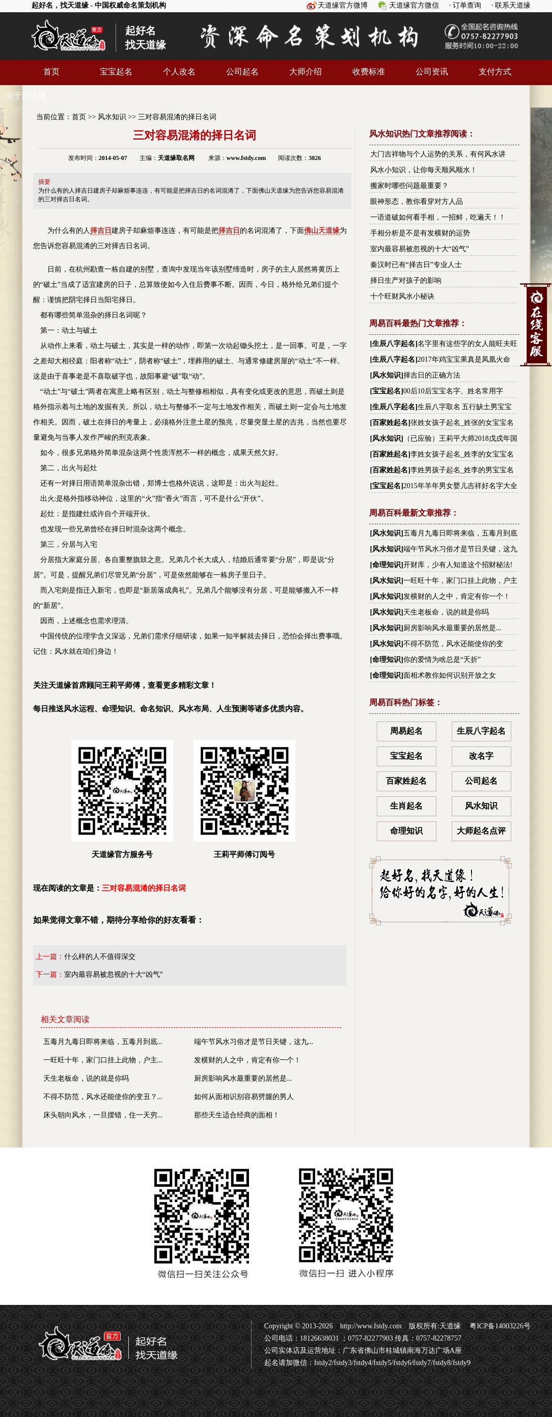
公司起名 (242, 71)
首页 (51, 71)
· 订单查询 (465, 5)
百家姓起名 (390, 422)
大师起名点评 (481, 830)
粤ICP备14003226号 (499, 1326)
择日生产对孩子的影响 (405, 280)
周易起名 (406, 731)
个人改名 (179, 71)
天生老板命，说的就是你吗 (86, 1078)
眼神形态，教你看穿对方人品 (416, 201)
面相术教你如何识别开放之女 (449, 675)
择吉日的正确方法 (431, 375)
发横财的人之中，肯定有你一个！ (247, 1060)
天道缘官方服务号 (122, 799)
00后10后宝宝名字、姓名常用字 (453, 391)
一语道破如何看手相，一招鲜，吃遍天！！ (438, 217)
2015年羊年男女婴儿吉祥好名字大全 (460, 486)
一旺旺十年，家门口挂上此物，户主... (103, 1060)
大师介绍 (305, 71)
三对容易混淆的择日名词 (177, 117)
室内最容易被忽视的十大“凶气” (113, 974)
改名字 (481, 756)
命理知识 (386, 565)
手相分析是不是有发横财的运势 (420, 233)
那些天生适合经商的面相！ (237, 1115)
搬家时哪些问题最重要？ (409, 186)
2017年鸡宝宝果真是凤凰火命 (464, 359)
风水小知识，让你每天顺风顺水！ (423, 170)
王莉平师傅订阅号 (244, 799)
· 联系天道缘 (511, 5)
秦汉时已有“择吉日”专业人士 (416, 265)
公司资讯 (432, 71)
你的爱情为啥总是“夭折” (442, 659)
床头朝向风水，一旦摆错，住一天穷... (103, 1115)
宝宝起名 (116, 71)
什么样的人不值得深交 (99, 956)
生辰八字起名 (393, 343)
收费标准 (368, 71)
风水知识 (112, 117)
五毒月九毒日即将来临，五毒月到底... (103, 1042)
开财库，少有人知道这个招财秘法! (458, 565)
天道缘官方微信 (414, 5)
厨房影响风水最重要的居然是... (243, 1078)
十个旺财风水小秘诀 (402, 296)
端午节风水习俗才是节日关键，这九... (254, 1042)
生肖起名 (406, 805)
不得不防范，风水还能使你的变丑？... (103, 1097)
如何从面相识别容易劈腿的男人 (244, 1097)
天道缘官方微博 (343, 5)
